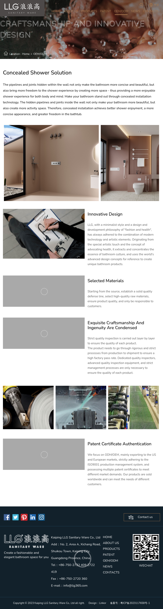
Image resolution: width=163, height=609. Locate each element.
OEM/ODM (121, 11)
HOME (56, 11)
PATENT (105, 11)
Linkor (102, 603)
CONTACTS (151, 11)
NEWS (135, 11)
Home (26, 54)
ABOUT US (70, 11)
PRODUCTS (89, 11)
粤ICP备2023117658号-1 (135, 603)
